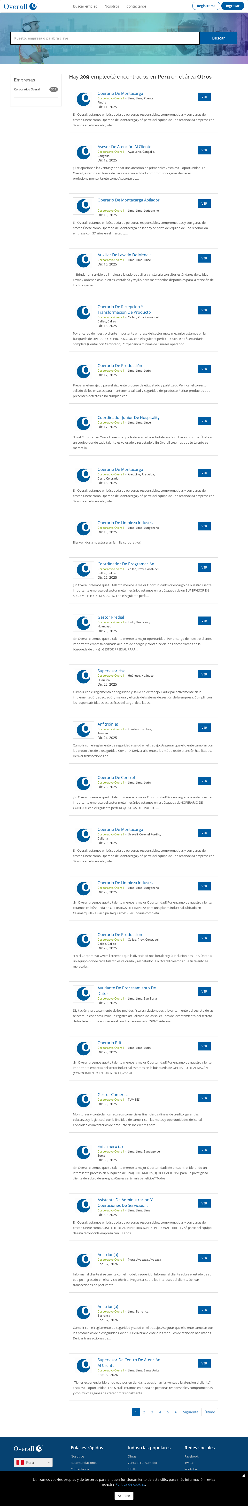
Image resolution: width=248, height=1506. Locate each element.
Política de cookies (130, 1484)
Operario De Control (116, 777)
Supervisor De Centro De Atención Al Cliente (129, 1362)
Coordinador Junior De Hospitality (129, 417)
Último (209, 1412)
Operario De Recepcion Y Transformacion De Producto (124, 309)
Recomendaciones (84, 1462)
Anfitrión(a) (108, 724)
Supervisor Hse (111, 670)
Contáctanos (136, 6)
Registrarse (206, 5)
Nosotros (112, 6)
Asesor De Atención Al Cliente (124, 146)
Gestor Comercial (114, 1094)
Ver (204, 97)
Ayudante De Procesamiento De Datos (127, 990)
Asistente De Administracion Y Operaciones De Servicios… (125, 1202)
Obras (132, 1456)
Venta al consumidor (142, 1462)
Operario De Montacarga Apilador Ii (129, 202)
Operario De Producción (120, 365)
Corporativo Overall (36, 89)
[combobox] (33, 1462)
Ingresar (233, 5)
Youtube (191, 1469)
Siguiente (190, 1412)
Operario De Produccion (120, 934)
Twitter (190, 1462)
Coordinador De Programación (126, 564)
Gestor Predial (111, 617)
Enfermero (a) (110, 1146)
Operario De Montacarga (120, 93)
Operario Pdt (109, 1042)
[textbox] (33, 1462)
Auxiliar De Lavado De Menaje (125, 254)
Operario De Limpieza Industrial (126, 522)
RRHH (132, 1469)
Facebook (192, 1456)
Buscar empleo (85, 6)
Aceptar (124, 1495)
